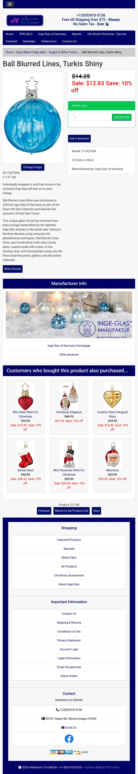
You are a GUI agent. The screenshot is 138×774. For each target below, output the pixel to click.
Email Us (68, 727)
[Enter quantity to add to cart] (92, 117)
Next (96, 510)
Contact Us (69, 41)
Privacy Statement (69, 640)
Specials (68, 548)
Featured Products (69, 540)
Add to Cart (121, 117)
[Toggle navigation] (10, 4)
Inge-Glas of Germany (52, 34)
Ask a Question (79, 138)
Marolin (77, 34)
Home (9, 34)
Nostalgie (29, 41)
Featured (11, 41)
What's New (69, 557)
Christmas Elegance (69, 412)
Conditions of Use (68, 631)
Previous (44, 510)
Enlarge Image (32, 167)
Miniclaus (112, 470)
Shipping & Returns (69, 622)
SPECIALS (25, 34)
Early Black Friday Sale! (31, 52)
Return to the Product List (71, 510)
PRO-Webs (113, 767)
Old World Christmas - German (107, 34)
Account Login (69, 649)
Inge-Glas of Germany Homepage (69, 345)
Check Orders (69, 676)
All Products (69, 566)
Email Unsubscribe (69, 667)
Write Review (12, 269)
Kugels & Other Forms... (64, 52)
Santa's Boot (25, 470)
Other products (69, 354)
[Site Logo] (25, 20)
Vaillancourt (49, 41)
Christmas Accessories (69, 575)
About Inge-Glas (69, 584)
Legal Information (69, 658)
